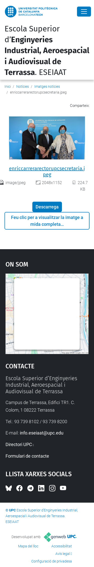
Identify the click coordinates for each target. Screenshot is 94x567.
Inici (8, 86)
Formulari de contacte (27, 456)
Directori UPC (19, 444)
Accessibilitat (61, 546)
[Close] (84, 12)
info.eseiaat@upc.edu (41, 432)
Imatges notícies (47, 86)
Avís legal (62, 554)
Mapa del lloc (28, 546)
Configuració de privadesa (51, 561)
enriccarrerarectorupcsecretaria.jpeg (47, 171)
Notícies (22, 86)
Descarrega (47, 206)
